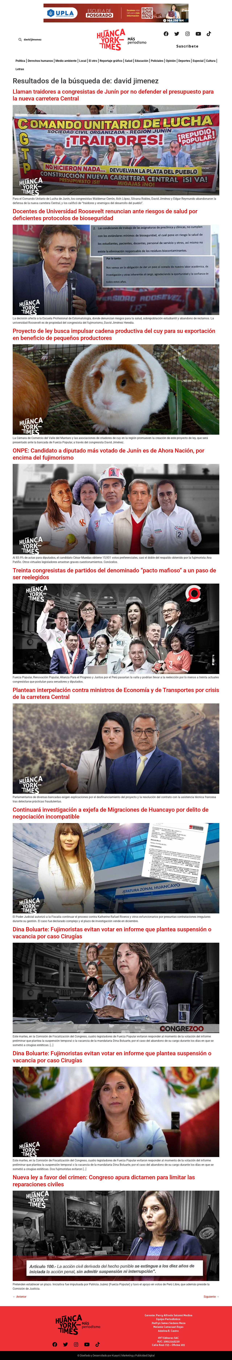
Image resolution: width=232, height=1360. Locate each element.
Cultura (211, 61)
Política (20, 61)
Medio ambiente (66, 61)
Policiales (157, 61)
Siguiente (211, 1296)
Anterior (19, 1296)
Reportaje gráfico (111, 61)
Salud (128, 61)
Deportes (184, 61)
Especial (198, 61)
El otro (93, 61)
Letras (20, 69)
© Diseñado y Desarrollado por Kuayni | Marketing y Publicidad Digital (116, 1355)
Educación (141, 61)
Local (82, 61)
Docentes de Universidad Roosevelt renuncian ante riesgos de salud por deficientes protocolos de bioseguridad (105, 215)
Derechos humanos (40, 61)
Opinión (171, 61)
